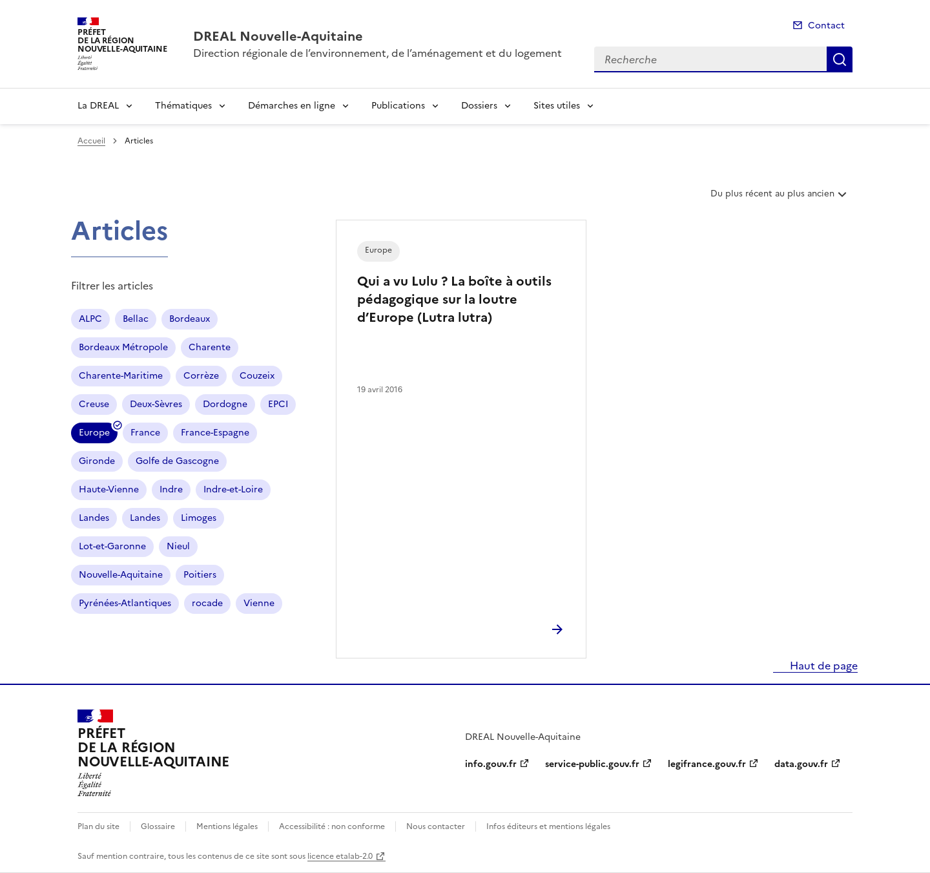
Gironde (97, 461)
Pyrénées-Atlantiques (125, 603)
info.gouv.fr (491, 764)
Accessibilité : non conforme (332, 826)
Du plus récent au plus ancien (780, 198)
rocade (207, 603)
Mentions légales (227, 826)
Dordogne (225, 404)
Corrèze (201, 376)
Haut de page (822, 665)
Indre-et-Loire (233, 489)
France (145, 432)
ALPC (90, 319)
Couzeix (257, 376)
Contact (826, 25)
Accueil (91, 141)
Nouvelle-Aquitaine (121, 575)
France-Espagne (215, 432)
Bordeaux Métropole (123, 347)
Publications (398, 105)
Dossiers (479, 105)
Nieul (178, 546)
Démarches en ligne (291, 105)
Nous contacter (435, 826)
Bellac (136, 319)
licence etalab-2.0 (340, 856)
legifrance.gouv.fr (707, 764)
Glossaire (158, 826)
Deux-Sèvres (156, 404)
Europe (94, 434)
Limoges (198, 518)
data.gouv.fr (801, 764)
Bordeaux (189, 319)
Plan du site (98, 826)
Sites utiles (556, 105)
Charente (210, 347)
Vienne (258, 603)
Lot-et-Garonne (112, 546)
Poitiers (199, 575)
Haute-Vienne (109, 489)
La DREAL (98, 105)
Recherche (839, 59)
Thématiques (183, 105)
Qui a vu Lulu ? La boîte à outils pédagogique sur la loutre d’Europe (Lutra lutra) (454, 299)
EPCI (278, 404)
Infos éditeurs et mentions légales (548, 826)
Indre (171, 489)
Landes (94, 518)
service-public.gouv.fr (592, 764)
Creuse (94, 404)
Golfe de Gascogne (177, 461)
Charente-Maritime (121, 376)
